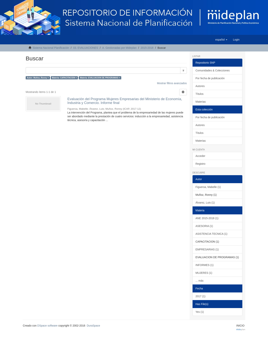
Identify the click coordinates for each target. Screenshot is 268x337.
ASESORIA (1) (204, 226)
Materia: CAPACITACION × (64, 78)
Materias (201, 101)
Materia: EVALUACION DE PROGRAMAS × (100, 78)
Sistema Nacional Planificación (51, 47)
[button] (221, 39)
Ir (183, 70)
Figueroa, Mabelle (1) (208, 186)
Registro (200, 163)
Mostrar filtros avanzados (172, 83)
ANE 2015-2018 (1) (207, 218)
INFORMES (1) (205, 265)
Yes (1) (200, 311)
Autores (200, 86)
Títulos (200, 93)
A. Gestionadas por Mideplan (119, 47)
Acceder (200, 155)
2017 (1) (200, 296)
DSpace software (47, 325)
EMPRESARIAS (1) (207, 249)
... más (200, 280)
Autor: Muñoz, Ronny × (38, 78)
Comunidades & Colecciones (213, 70)
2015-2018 (147, 47)
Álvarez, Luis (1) (205, 202)
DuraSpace (93, 325)
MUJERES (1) (204, 272)
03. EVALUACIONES (85, 47)
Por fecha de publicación (210, 78)
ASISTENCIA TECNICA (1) (212, 233)
